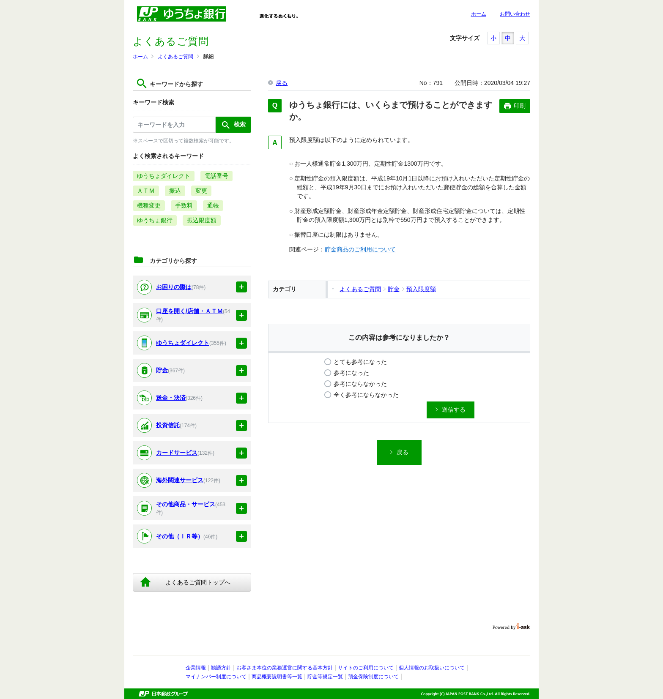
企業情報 (196, 668)
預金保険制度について (373, 677)
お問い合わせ (515, 14)
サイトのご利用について (366, 668)
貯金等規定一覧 (325, 677)
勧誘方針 (221, 668)
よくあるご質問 (175, 57)
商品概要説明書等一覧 (277, 677)
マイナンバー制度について (216, 677)
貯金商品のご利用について (360, 249)
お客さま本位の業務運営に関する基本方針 (284, 668)
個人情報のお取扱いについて (432, 668)
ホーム (478, 14)
